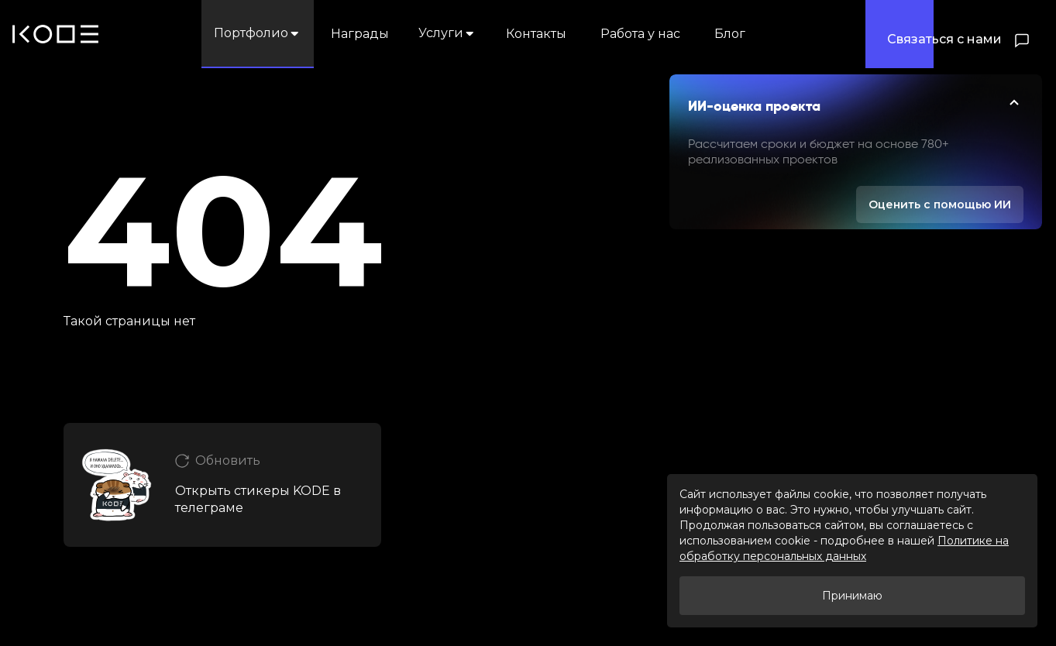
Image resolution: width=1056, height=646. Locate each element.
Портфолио (257, 33)
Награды (360, 33)
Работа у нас (640, 33)
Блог (729, 33)
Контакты (536, 33)
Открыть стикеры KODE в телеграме (258, 499)
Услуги (447, 33)
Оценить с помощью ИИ (940, 204)
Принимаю (852, 596)
